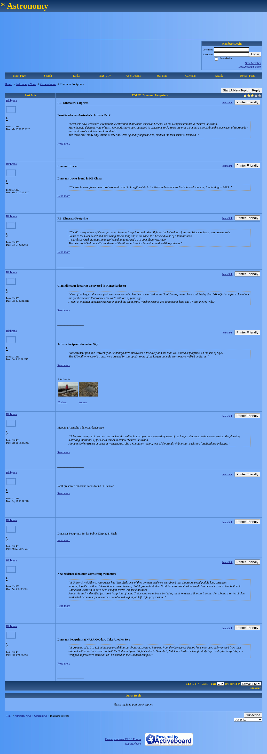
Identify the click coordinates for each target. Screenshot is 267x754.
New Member (253, 63)
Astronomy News (26, 84)
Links (76, 75)
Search (48, 75)
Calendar (190, 75)
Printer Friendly (247, 102)
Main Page (19, 75)
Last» (205, 683)
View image (62, 402)
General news (48, 84)
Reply (256, 90)
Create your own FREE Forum (123, 739)
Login (255, 54)
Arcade (219, 75)
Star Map (162, 75)
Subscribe (253, 715)
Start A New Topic (235, 90)
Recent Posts (247, 75)
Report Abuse (133, 743)
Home (8, 84)
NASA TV (105, 75)
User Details (133, 75)
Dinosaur (255, 687)
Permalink (227, 102)
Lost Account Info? (249, 66)
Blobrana (11, 100)
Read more (63, 143)
